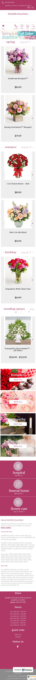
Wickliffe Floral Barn (18, 14)
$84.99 (18, 87)
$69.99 (18, 297)
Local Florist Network (14, 678)
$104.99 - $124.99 (18, 357)
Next (33, 69)
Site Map (26, 678)
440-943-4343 (9, 2)
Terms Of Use (12, 676)
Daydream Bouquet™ (18, 78)
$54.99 (18, 241)
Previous (3, 69)
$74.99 (18, 135)
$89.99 (18, 192)
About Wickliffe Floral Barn (12, 520)
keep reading (6, 528)
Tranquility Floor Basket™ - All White (18, 349)
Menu (3, 28)
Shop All (23, 42)
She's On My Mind (18, 232)
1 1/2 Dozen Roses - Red (18, 184)
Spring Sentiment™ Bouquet (18, 127)
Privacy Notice (23, 676)
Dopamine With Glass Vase (18, 289)
